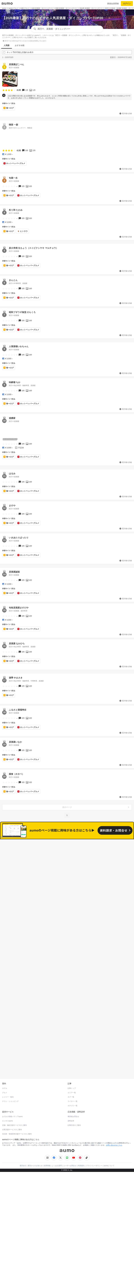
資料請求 (71, 1107)
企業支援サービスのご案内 (12, 1115)
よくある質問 (57, 1151)
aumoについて (109, 1151)
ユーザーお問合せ (69, 1151)
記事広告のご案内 (74, 1111)
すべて (35, 856)
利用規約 (81, 1151)
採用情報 (47, 1151)
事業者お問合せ (73, 1102)
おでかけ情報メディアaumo (12, 1102)
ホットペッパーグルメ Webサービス (24, 1058)
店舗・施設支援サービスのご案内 (14, 1111)
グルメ (4, 1078)
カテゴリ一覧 (72, 1091)
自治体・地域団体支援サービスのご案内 (17, 1120)
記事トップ (72, 1074)
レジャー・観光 (8, 1083)
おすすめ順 (19, 45)
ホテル (4, 1074)
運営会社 (23, 1151)
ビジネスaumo (7, 1107)
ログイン (127, 3)
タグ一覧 (71, 1083)
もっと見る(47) (67, 1003)
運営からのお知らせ (35, 1151)
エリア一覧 (72, 1078)
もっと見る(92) (67, 961)
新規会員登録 (113, 3)
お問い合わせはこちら (114, 1131)
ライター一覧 (72, 1087)
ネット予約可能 (98, 856)
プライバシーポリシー (94, 1151)
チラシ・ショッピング (10, 1087)
